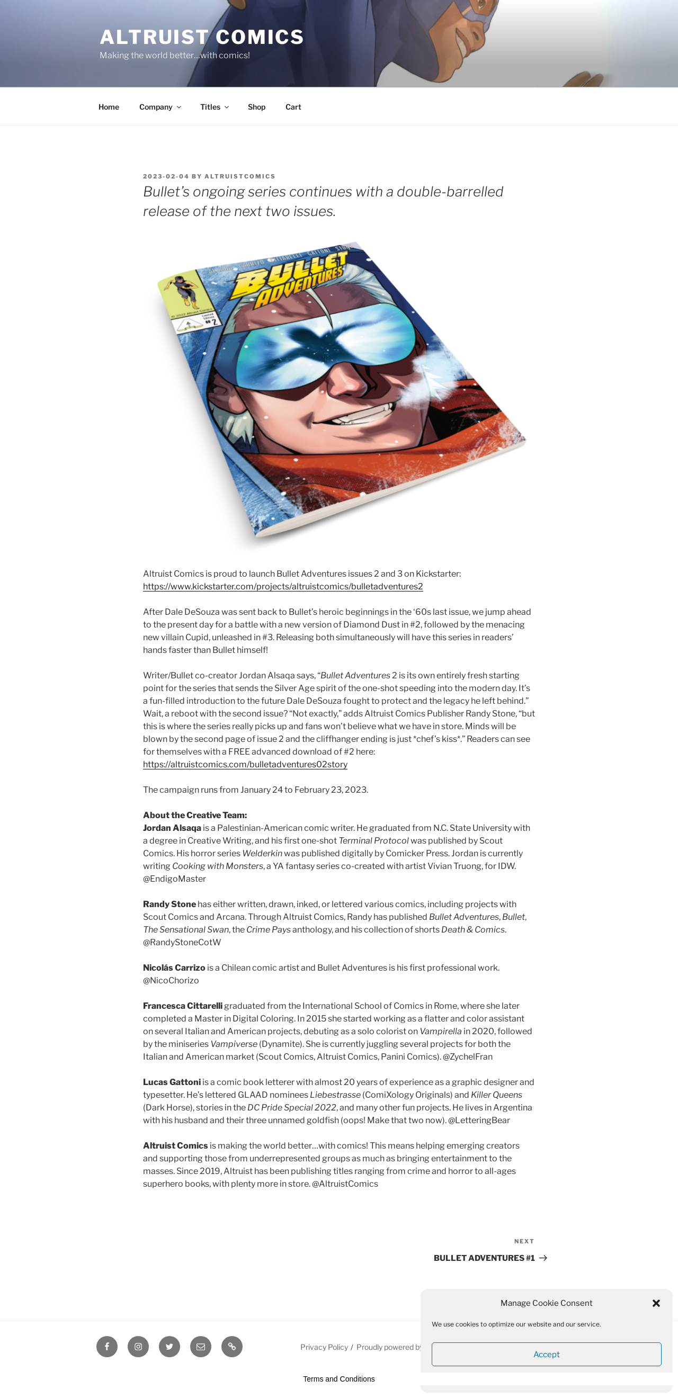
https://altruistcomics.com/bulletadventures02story (245, 764)
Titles (215, 106)
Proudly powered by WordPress (409, 1346)
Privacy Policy (324, 1346)
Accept (546, 1354)
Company (161, 106)
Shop (256, 106)
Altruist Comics (202, 37)
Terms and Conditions (338, 1379)
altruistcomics (240, 176)
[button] (656, 1303)
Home (109, 106)
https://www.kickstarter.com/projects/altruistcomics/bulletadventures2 (283, 586)
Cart (293, 106)
